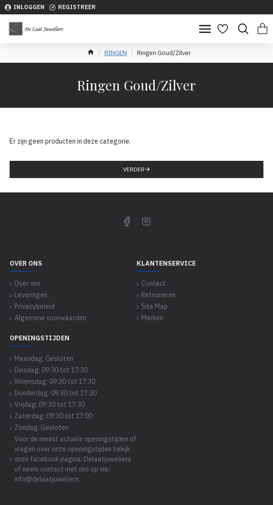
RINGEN (115, 53)
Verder (134, 169)
